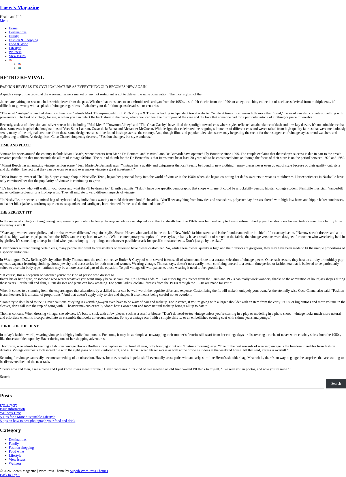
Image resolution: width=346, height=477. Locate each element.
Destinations (17, 32)
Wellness (15, 52)
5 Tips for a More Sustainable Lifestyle (27, 417)
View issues (17, 56)
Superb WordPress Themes (89, 471)
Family (14, 36)
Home (13, 28)
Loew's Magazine (19, 7)
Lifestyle (15, 48)
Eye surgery (8, 405)
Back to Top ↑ (10, 475)
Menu (4, 21)
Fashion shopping (21, 447)
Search (5, 377)
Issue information (12, 409)
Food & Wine (18, 44)
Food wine (16, 451)
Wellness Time (10, 413)
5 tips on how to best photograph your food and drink (37, 421)
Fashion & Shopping (23, 40)
